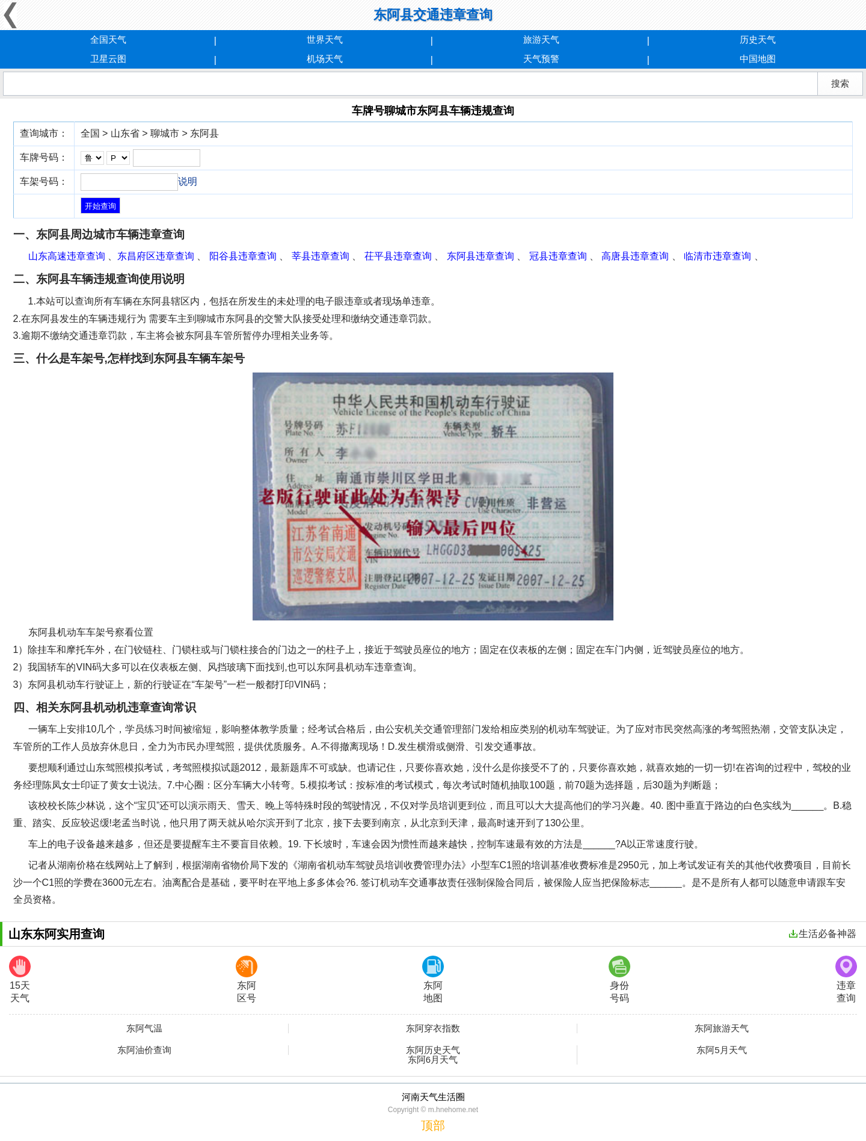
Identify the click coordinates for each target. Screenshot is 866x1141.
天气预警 (541, 59)
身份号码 (619, 979)
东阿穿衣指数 (433, 1028)
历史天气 (758, 39)
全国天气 (108, 39)
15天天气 (20, 979)
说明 (187, 181)
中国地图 (758, 59)
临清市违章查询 (717, 256)
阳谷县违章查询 (243, 256)
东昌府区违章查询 (155, 256)
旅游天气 (541, 39)
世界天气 (325, 39)
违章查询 (846, 979)
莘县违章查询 (320, 256)
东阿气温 (144, 1028)
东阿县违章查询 (480, 256)
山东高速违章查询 (66, 256)
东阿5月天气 (721, 1050)
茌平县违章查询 (398, 256)
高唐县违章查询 (635, 256)
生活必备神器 (822, 934)
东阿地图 (433, 979)
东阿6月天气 (433, 1060)
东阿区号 (246, 979)
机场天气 (325, 59)
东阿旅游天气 (722, 1028)
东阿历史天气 (433, 1050)
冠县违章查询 (558, 256)
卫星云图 (108, 59)
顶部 (433, 1125)
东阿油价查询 (144, 1050)
